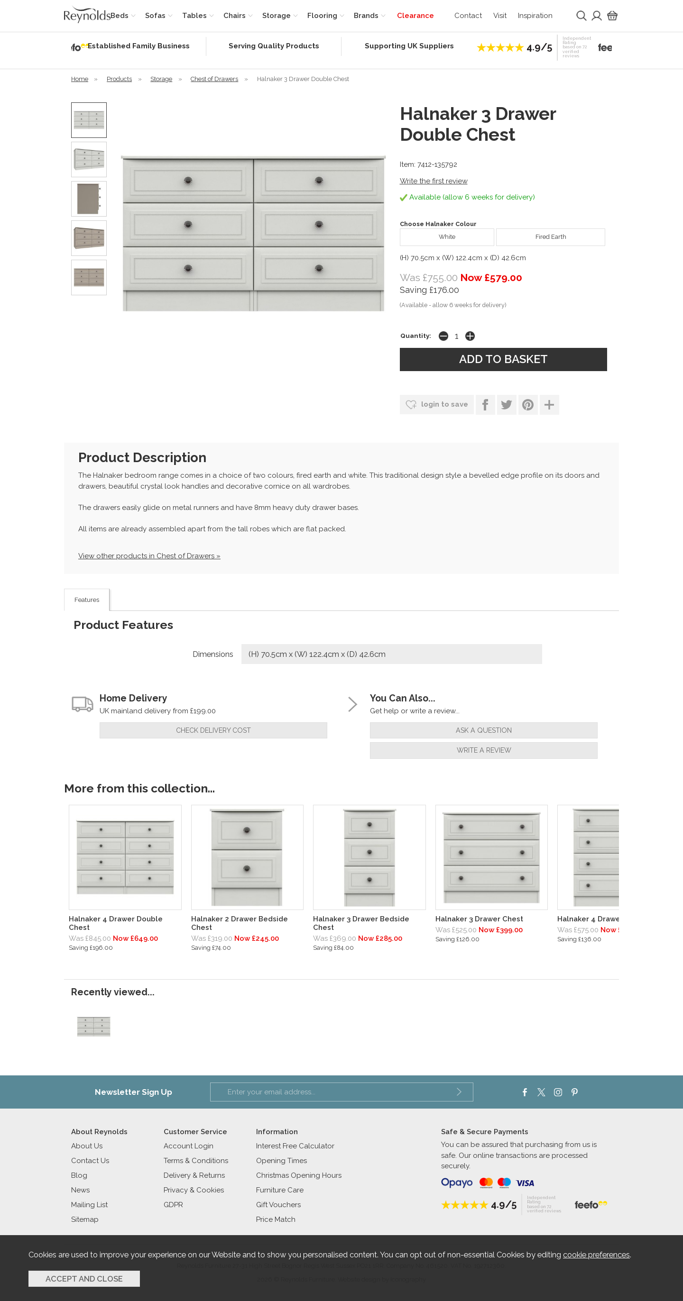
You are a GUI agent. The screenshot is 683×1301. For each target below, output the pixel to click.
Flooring (322, 15)
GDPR (173, 1205)
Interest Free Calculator (295, 1146)
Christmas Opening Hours (299, 1175)
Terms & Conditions (196, 1160)
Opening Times (281, 1160)
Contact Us (90, 1160)
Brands (366, 15)
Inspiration (535, 15)
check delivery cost (213, 730)
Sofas (155, 15)
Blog (79, 1175)
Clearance (415, 15)
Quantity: (415, 335)
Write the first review (434, 181)
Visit (500, 15)
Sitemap (85, 1219)
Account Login (188, 1146)
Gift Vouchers (278, 1205)
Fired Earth (531, 234)
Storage (276, 15)
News (80, 1190)
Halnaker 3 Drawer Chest (479, 919)
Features (86, 599)
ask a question (484, 730)
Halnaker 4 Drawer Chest (601, 919)
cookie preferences (596, 1254)
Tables (194, 15)
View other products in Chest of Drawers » (149, 556)
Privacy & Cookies (194, 1190)
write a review (484, 750)
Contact (468, 15)
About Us (86, 1146)
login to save (437, 404)
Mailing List (89, 1205)
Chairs (234, 15)
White (427, 234)
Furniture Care (280, 1190)
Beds (120, 15)
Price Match (275, 1219)
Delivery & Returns (194, 1175)
